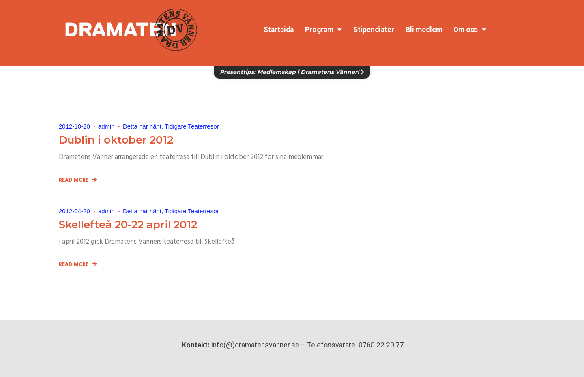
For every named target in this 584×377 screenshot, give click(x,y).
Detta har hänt (142, 126)
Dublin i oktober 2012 (116, 139)
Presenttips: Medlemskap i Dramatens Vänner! (292, 67)
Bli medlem (424, 30)
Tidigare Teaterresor (192, 126)
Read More (78, 180)
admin (106, 126)
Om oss (469, 29)
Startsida (279, 30)
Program (323, 29)
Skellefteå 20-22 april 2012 (128, 224)
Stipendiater (373, 30)
